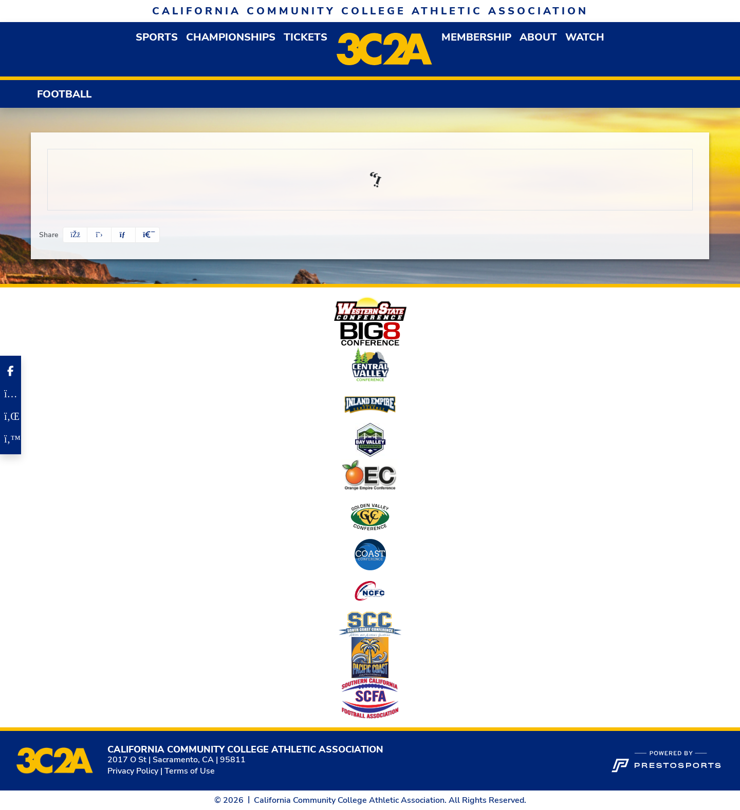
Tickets (305, 37)
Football (64, 94)
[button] (157, 37)
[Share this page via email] (123, 235)
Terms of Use (189, 771)
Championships (230, 37)
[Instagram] (10, 393)
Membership (476, 37)
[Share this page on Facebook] (75, 235)
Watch (584, 37)
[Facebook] (10, 371)
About (538, 37)
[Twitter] (10, 439)
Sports (157, 37)
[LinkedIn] (10, 416)
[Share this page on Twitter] (99, 235)
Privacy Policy (132, 771)
